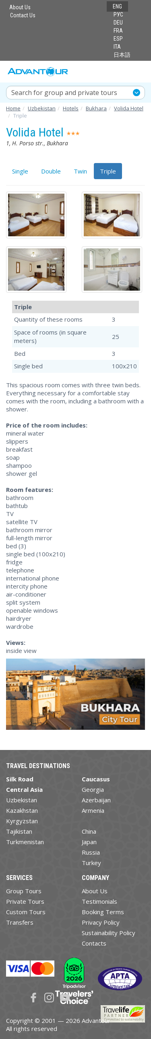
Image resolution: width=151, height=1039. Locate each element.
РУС (118, 14)
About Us (20, 7)
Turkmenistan (25, 842)
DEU (118, 22)
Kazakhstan (22, 810)
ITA (117, 46)
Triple (108, 171)
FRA (118, 30)
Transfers (19, 922)
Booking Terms (103, 912)
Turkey (91, 863)
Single (20, 171)
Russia (91, 852)
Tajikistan (19, 831)
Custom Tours (26, 912)
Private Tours (25, 901)
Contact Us (22, 15)
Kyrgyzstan (22, 821)
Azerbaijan (96, 800)
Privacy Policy (101, 922)
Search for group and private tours (64, 92)
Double (51, 171)
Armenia (93, 810)
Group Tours (23, 891)
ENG (117, 6)
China (89, 831)
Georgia (93, 789)
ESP (118, 38)
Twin (80, 171)
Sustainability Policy (108, 933)
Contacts (94, 943)
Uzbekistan (21, 800)
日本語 (122, 55)
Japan (89, 842)
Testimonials (99, 901)
